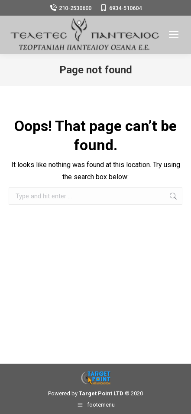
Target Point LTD (101, 393)
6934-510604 (121, 8)
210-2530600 (70, 8)
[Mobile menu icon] (173, 34)
